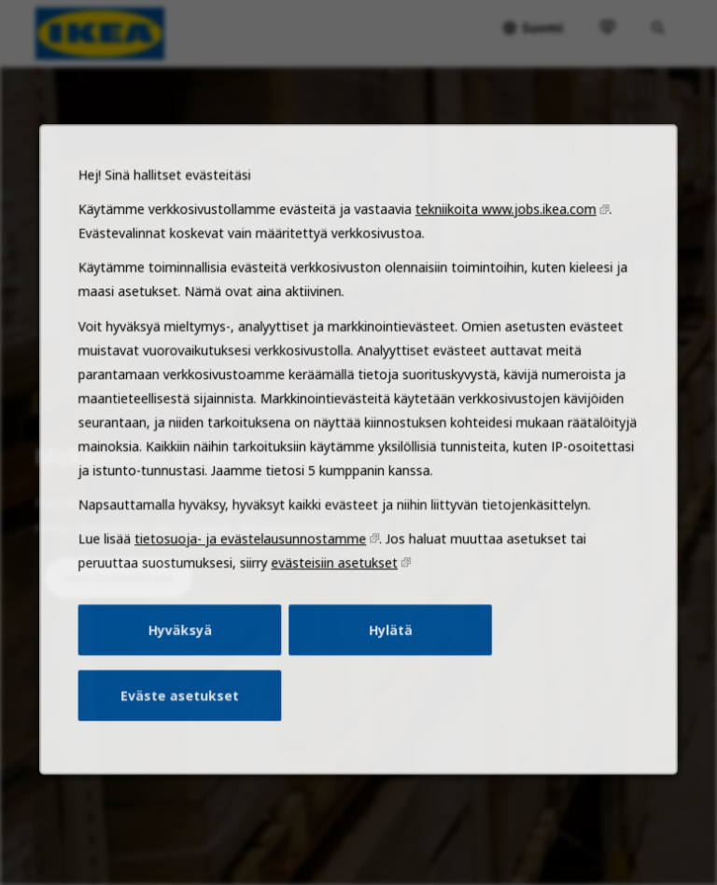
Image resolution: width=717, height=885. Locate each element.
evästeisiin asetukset (335, 585)
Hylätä (389, 649)
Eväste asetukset (187, 712)
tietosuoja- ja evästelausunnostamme (255, 563)
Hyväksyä (187, 649)
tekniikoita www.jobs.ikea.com (499, 247)
